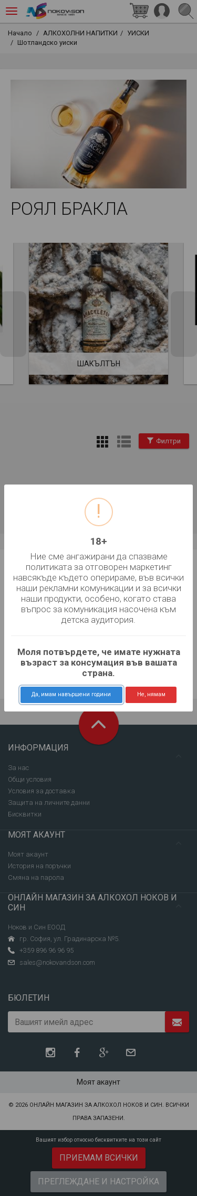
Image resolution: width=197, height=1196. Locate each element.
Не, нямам (151, 694)
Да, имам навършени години (71, 694)
